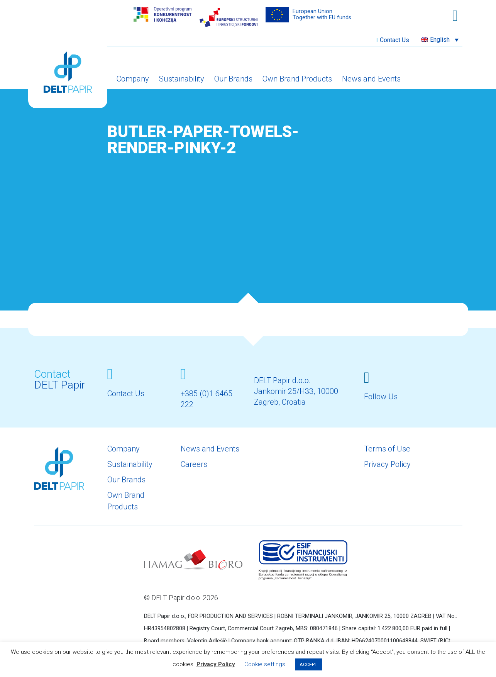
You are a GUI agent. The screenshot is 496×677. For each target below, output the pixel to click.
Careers (194, 464)
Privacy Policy (387, 464)
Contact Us (394, 40)
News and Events (371, 78)
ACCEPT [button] (308, 664)
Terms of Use (387, 448)
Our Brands (233, 78)
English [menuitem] (440, 39)
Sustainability (181, 78)
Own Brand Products (297, 78)
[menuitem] (439, 39)
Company (133, 78)
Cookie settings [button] (264, 664)
